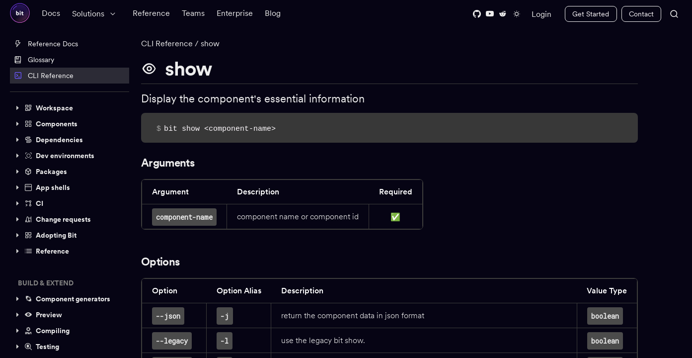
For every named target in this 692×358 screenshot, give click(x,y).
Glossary (34, 60)
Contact (641, 14)
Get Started (590, 14)
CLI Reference (44, 76)
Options (160, 261)
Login (541, 14)
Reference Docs (46, 44)
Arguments (167, 162)
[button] (69, 108)
